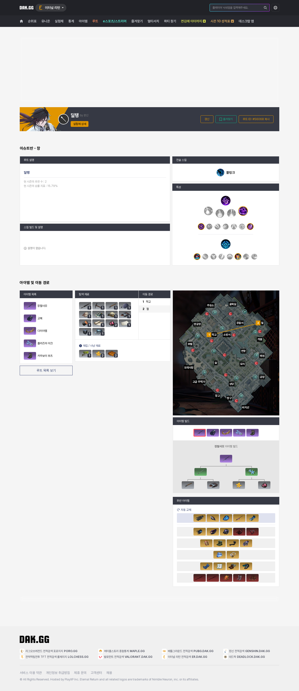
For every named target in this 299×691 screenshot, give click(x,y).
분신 (86, 115)
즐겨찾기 (226, 119)
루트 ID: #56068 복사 (256, 119)
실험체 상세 (79, 124)
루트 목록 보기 (46, 370)
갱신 (207, 119)
